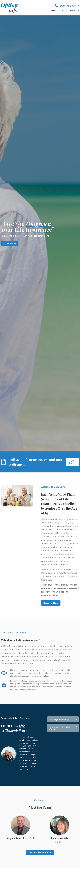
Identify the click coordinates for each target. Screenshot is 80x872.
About (52, 10)
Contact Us (74, 10)
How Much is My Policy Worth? (60, 727)
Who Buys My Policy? (59, 719)
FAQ (62, 10)
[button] (63, 719)
